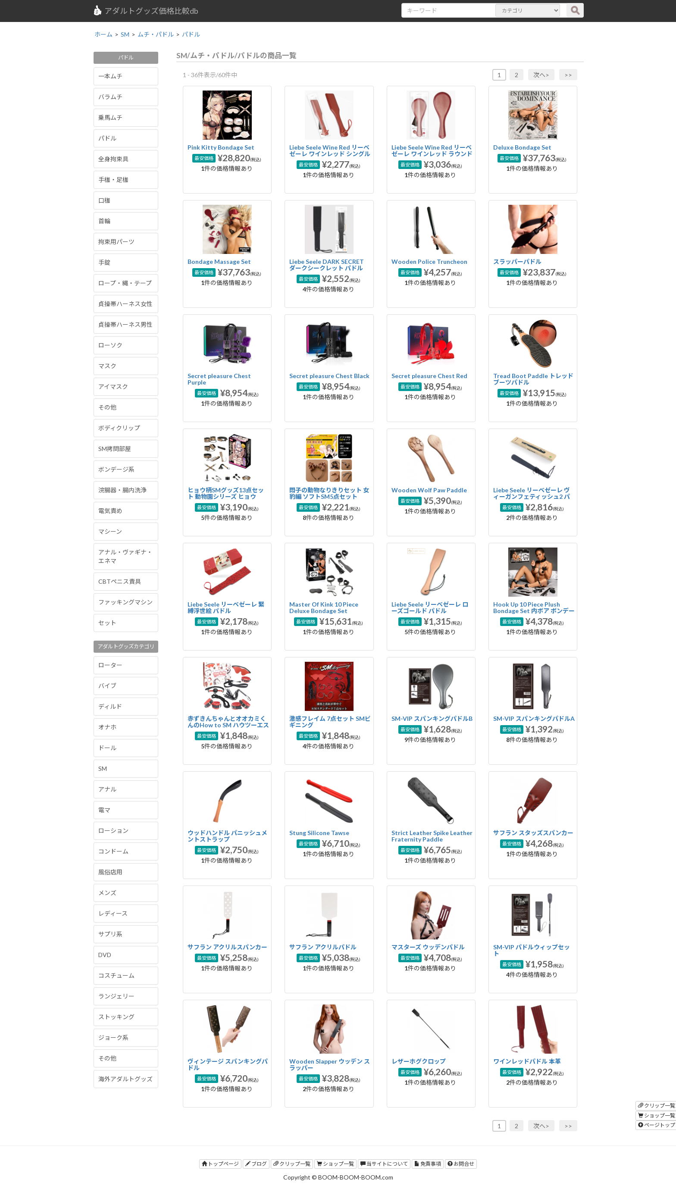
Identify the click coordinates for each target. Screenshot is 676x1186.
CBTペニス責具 (119, 581)
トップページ (220, 1164)
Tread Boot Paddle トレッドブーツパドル (533, 379)
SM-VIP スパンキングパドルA (534, 718)
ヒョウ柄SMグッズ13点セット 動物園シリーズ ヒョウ (226, 493)
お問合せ (461, 1164)
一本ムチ (110, 76)
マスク (107, 365)
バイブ (107, 685)
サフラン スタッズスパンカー (533, 832)
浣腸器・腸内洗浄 (122, 490)
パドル (107, 138)
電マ (104, 810)
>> (568, 74)
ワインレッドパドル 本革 (527, 1061)
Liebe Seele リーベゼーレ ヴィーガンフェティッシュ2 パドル (531, 496)
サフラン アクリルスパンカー (227, 947)
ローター (110, 665)
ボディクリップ (119, 428)
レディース (113, 913)
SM (102, 768)
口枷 (104, 200)
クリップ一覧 (291, 1164)
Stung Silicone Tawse (319, 832)
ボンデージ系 (116, 469)
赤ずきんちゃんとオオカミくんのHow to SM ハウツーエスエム (228, 725)
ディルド (110, 706)
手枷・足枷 (113, 179)
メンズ (107, 892)
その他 (107, 407)
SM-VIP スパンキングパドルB (432, 718)
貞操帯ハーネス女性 (125, 303)
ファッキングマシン (125, 602)
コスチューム (116, 975)
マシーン (110, 531)
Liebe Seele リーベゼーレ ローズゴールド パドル (429, 607)
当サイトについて (384, 1164)
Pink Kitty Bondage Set (221, 147)
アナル (107, 789)
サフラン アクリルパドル (323, 947)
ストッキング (116, 1016)
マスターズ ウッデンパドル (428, 947)
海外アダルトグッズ (125, 1079)
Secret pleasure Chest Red (429, 375)
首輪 (104, 221)
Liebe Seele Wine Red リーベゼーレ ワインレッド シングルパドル (329, 154)
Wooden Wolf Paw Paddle (429, 490)
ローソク (110, 345)
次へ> (541, 74)
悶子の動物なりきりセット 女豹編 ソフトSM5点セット (329, 493)
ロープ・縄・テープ (125, 283)
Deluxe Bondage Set (522, 147)
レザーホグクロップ (418, 1061)
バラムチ (110, 96)
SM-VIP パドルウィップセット (531, 950)
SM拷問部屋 (114, 448)
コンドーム (113, 851)
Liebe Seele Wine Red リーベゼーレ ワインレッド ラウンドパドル (432, 154)
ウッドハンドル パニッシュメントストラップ (227, 836)
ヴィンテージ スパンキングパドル (228, 1064)
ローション (113, 830)
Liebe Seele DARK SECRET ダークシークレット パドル (326, 265)
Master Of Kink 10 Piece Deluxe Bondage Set (323, 607)
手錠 (104, 262)
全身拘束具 (113, 159)
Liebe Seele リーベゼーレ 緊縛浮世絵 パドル (226, 607)
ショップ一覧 (335, 1164)
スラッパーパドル (517, 261)
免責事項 (427, 1164)
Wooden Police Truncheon (429, 261)
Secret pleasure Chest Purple (219, 379)
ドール (107, 747)
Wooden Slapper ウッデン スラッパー (329, 1064)
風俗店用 (110, 872)
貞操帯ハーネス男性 (125, 324)
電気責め (110, 510)
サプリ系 (110, 934)
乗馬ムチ (110, 117)
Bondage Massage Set (219, 261)
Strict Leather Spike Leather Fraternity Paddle (432, 836)
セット (107, 622)
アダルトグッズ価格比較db (145, 10)
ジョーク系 (113, 1037)
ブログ (256, 1164)
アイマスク (113, 386)
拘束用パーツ (116, 241)
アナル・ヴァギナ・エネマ (125, 556)
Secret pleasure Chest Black (329, 375)
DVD (104, 954)
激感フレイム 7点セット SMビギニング (330, 722)
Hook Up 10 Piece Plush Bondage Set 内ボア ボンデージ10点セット (534, 611)
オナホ (107, 727)
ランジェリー (116, 996)
